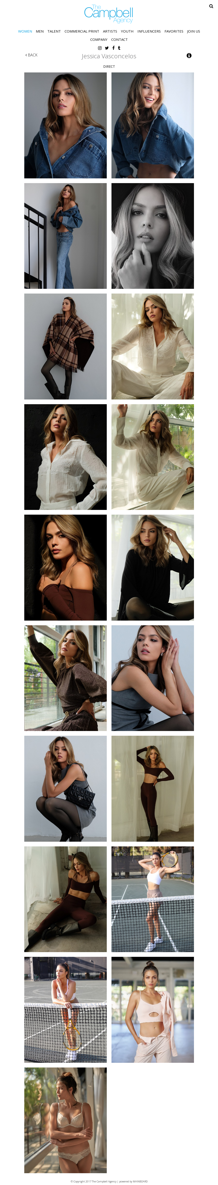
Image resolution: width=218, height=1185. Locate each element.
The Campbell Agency (109, 14)
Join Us (193, 31)
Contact (119, 39)
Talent (54, 31)
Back (31, 55)
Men (40, 31)
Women (25, 31)
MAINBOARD (140, 1181)
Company (98, 39)
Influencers (149, 31)
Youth (127, 31)
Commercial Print (82, 31)
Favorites (174, 31)
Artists (110, 31)
